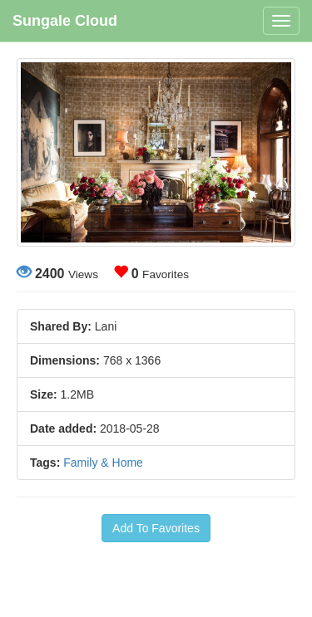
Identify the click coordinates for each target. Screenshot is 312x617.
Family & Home (103, 462)
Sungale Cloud (64, 20)
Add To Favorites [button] (156, 528)
